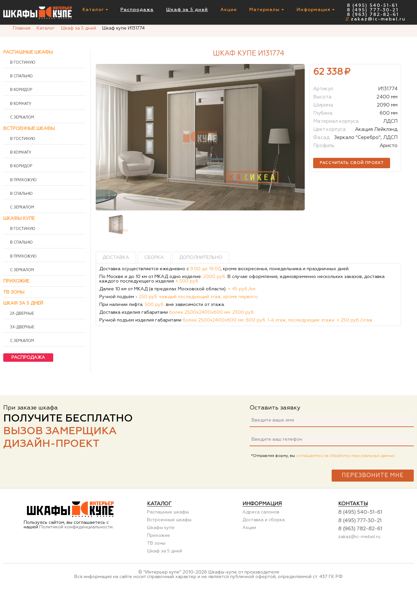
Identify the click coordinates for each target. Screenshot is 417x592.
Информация (316, 9)
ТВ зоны (13, 292)
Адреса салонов (260, 512)
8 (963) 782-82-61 (373, 14)
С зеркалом (21, 118)
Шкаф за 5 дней (187, 9)
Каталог (95, 9)
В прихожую (23, 180)
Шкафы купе (19, 218)
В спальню (21, 76)
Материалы (266, 9)
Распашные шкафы (28, 52)
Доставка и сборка (263, 520)
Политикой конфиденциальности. (76, 527)
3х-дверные (21, 327)
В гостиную (22, 63)
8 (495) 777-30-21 (373, 10)
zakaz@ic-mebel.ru (375, 19)
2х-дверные (21, 314)
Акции (228, 9)
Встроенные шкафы (29, 128)
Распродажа (136, 9)
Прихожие (16, 281)
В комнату (20, 104)
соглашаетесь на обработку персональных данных (345, 456)
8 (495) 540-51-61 (372, 5)
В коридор (20, 90)
